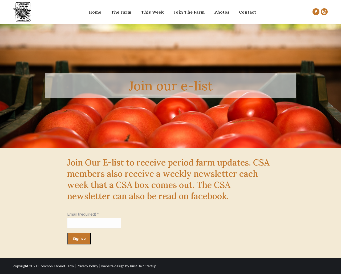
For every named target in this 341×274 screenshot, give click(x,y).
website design (112, 266)
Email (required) (83, 213)
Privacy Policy (87, 266)
